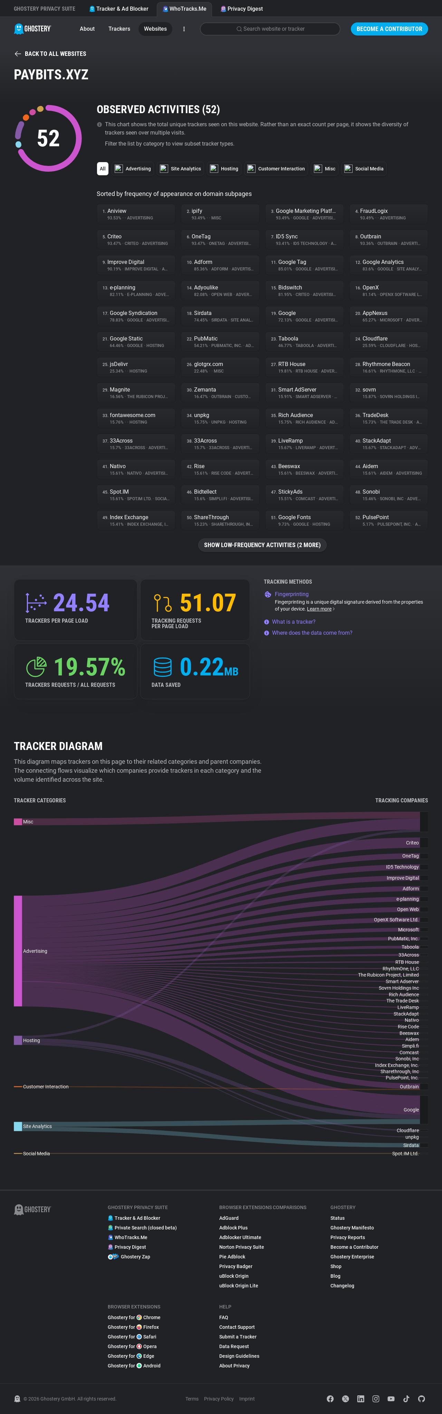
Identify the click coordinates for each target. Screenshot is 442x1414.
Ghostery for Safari (132, 1336)
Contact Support (237, 1327)
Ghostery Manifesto (352, 1227)
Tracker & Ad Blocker (118, 9)
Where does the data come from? (308, 633)
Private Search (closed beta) (142, 1227)
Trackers (119, 29)
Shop (336, 1266)
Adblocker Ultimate (240, 1237)
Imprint (247, 1399)
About (87, 29)
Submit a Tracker (238, 1336)
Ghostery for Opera (132, 1346)
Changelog (342, 1285)
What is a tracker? (290, 622)
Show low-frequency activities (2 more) (262, 544)
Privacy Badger (235, 1266)
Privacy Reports (347, 1237)
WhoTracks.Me (184, 9)
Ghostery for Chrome (134, 1317)
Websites (155, 29)
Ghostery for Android (134, 1365)
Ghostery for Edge (131, 1356)
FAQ (223, 1317)
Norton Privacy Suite (241, 1247)
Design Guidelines (239, 1356)
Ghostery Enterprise (352, 1256)
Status (337, 1218)
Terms (192, 1399)
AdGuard (229, 1218)
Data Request (234, 1346)
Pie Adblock (232, 1256)
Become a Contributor (389, 28)
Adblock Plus (233, 1227)
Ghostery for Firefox (133, 1327)
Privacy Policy (219, 1399)
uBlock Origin (234, 1276)
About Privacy (234, 1365)
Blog (335, 1276)
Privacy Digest (241, 9)
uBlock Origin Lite (238, 1285)
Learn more (321, 609)
